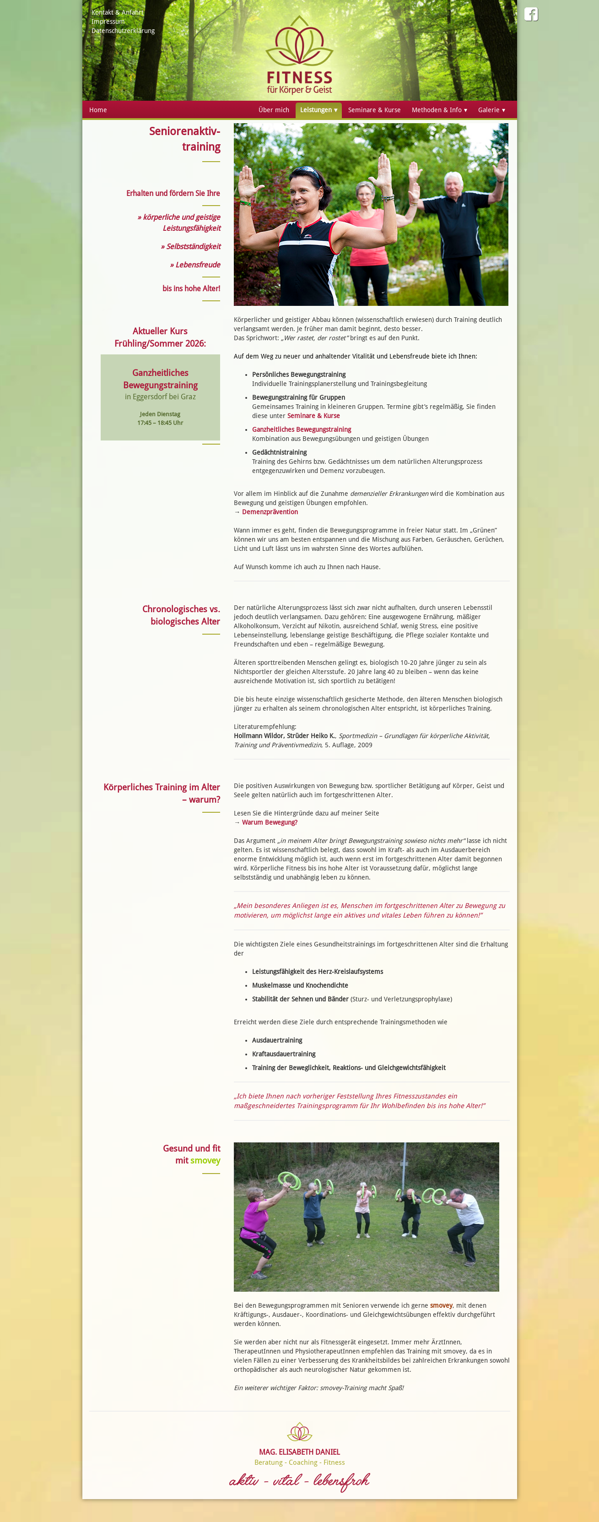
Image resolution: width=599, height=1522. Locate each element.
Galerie (489, 110)
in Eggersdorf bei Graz (160, 396)
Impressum (108, 21)
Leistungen (316, 110)
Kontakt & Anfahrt (118, 12)
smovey (441, 1305)
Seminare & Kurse (374, 110)
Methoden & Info (437, 110)
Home (98, 110)
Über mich (274, 110)
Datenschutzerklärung (123, 30)
